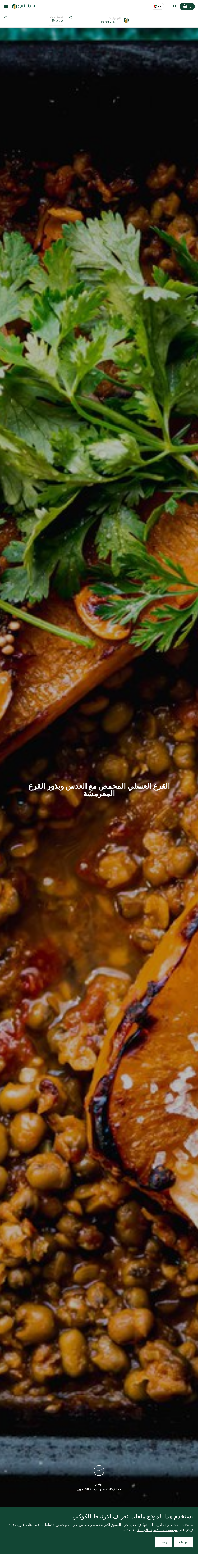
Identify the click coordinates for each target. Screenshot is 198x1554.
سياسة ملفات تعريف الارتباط (157, 1530)
